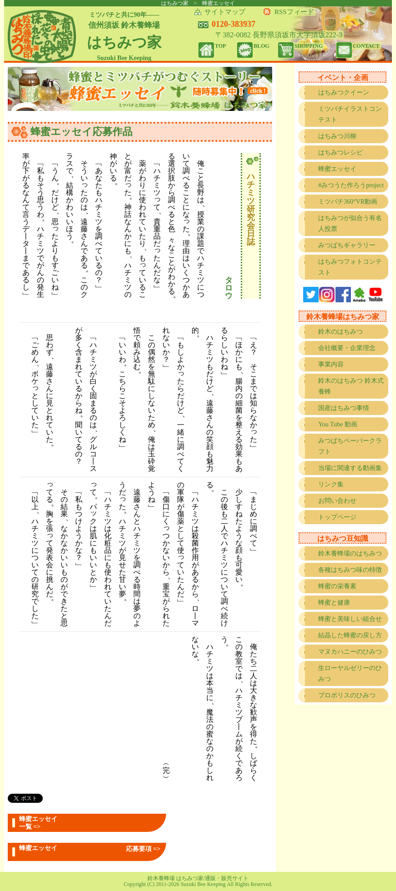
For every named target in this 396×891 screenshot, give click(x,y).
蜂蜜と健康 (334, 602)
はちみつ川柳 (337, 136)
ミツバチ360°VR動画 (347, 201)
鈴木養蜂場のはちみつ (350, 553)
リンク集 (331, 484)
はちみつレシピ (340, 152)
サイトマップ (224, 11)
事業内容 (331, 364)
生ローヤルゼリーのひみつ (350, 673)
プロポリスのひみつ (347, 695)
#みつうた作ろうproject (351, 185)
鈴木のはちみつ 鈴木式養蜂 (351, 386)
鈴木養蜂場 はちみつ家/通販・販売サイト (198, 878)
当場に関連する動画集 (350, 468)
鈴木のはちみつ (340, 331)
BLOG (261, 46)
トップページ (337, 517)
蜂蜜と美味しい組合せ (350, 619)
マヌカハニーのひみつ (350, 651)
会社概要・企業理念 (347, 348)
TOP (220, 46)
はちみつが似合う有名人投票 (350, 223)
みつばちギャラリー (347, 245)
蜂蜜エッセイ (337, 168)
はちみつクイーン (343, 92)
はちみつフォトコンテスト (350, 267)
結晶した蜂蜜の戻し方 (350, 635)
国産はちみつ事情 (343, 408)
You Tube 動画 (337, 424)
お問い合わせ (337, 500)
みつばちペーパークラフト (350, 446)
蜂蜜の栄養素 (337, 586)
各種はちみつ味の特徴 (350, 569)
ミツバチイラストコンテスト (350, 114)
